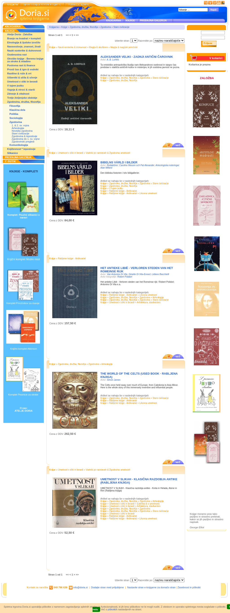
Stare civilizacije (20, 133)
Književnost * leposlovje (21, 149)
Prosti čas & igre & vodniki (22, 69)
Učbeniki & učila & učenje (22, 77)
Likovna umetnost (148, 193)
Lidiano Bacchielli (160, 274)
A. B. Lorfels (113, 59)
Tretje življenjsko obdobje (22, 97)
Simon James (114, 380)
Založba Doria (203, 478)
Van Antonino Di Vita (117, 274)
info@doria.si (80, 587)
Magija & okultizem (98, 47)
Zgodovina (15, 122)
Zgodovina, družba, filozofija (24, 101)
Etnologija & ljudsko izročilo (23, 42)
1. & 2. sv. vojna (20, 125)
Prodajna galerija (205, 492)
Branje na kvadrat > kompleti (24, 38)
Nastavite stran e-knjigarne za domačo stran (151, 587)
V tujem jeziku (15, 85)
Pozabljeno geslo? (199, 51)
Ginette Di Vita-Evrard (139, 274)
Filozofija (14, 105)
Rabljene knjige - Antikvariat (123, 191)
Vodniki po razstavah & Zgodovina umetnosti (108, 153)
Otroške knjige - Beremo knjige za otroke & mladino (25, 60)
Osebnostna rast (17, 54)
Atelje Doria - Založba (19, 34)
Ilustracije (200, 497)
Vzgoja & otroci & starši (21, 89)
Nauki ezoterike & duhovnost (24, 50)
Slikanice (12, 153)
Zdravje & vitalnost (18, 93)
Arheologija (18, 128)
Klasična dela (17, 110)
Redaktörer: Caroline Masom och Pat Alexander (130, 165)
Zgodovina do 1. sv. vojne (26, 139)
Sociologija (16, 118)
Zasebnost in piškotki (189, 587)
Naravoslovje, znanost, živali (24, 46)
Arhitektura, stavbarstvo (148, 302)
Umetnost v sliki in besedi (22, 81)
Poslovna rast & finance (21, 65)
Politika (13, 114)
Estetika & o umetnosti (148, 503)
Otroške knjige (203, 484)
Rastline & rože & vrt (19, 73)
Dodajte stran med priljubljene (107, 587)
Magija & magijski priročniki (123, 47)
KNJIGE (129, 20)
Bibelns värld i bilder (118, 162)
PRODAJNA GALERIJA (153, 20)
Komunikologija (18, 145)
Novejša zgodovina (22, 130)
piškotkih (112, 609)
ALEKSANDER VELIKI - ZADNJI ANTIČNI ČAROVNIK (136, 56)
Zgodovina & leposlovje (24, 136)
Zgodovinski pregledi (23, 141)
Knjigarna (54, 27)
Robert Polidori (124, 276)
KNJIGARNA (113, 20)
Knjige (64, 27)
